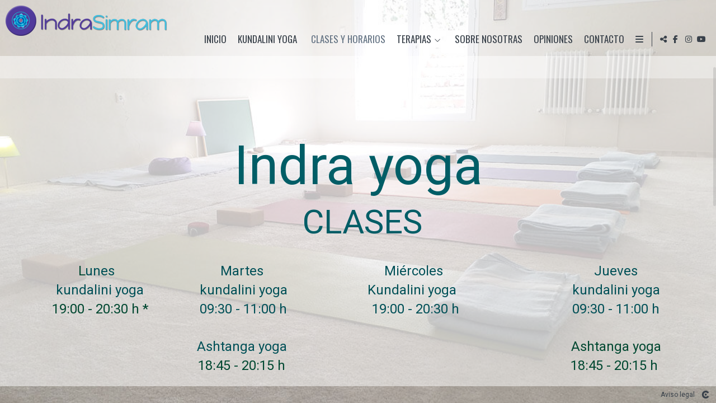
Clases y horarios (345, 39)
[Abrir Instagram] (688, 39)
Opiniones (550, 39)
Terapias (411, 39)
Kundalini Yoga (264, 39)
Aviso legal (678, 395)
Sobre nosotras (486, 39)
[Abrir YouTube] (701, 39)
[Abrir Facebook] (675, 39)
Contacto (601, 39)
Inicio (212, 39)
